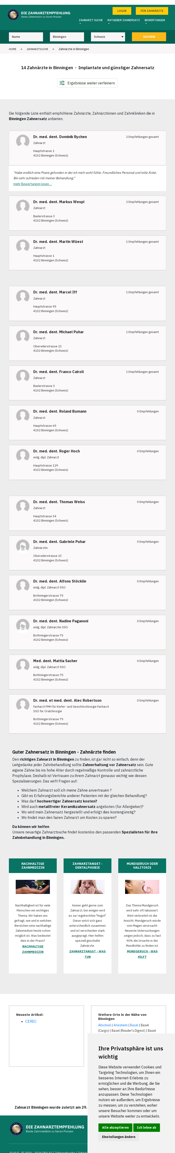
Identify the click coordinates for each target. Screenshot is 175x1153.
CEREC (31, 1016)
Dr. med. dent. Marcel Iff (55, 287)
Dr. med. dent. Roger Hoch (56, 446)
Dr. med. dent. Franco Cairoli (58, 367)
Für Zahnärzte (152, 6)
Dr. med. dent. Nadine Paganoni (60, 616)
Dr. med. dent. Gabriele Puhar (59, 537)
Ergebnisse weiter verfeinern (91, 78)
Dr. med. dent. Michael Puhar (58, 327)
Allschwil (104, 1021)
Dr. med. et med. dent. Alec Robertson (67, 696)
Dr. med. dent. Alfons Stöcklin (59, 576)
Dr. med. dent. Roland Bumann (59, 407)
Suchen (149, 32)
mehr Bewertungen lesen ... (32, 179)
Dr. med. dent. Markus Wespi (58, 197)
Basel (134, 1021)
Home (12, 44)
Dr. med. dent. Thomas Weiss (59, 497)
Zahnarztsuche (37, 44)
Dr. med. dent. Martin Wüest (58, 237)
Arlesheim (120, 1021)
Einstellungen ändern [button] (118, 1137)
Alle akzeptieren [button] (115, 1127)
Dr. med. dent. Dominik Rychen (60, 132)
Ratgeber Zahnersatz (124, 15)
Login (121, 6)
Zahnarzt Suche (91, 15)
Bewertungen (155, 15)
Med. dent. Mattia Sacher (55, 656)
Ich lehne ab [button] (146, 1127)
